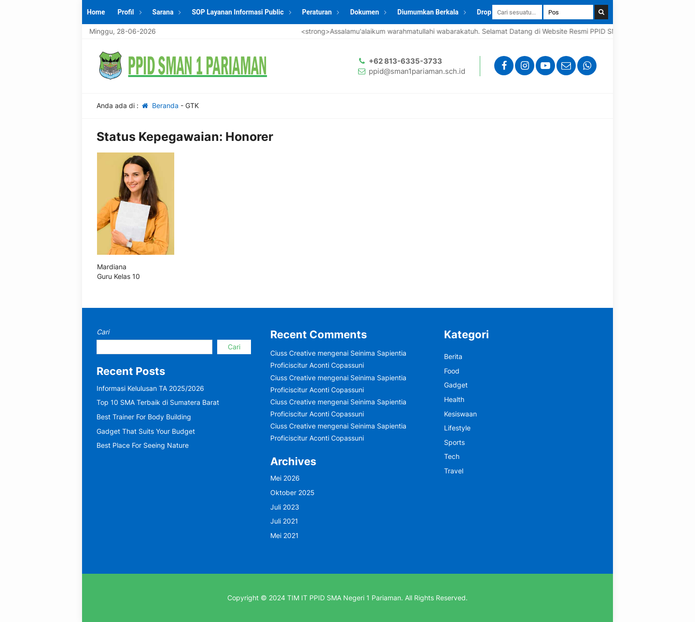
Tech (451, 456)
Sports (454, 442)
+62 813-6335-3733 (405, 61)
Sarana (163, 12)
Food (451, 371)
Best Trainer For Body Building (144, 417)
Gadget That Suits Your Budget (146, 431)
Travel (453, 471)
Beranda (159, 105)
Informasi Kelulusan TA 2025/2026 (150, 388)
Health (454, 399)
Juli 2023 (284, 507)
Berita (453, 356)
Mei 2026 (285, 478)
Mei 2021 (284, 535)
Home (96, 12)
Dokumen (364, 12)
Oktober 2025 (292, 492)
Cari (103, 332)
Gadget (456, 385)
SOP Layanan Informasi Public (237, 12)
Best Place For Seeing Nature (143, 445)
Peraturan (317, 12)
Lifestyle (457, 428)
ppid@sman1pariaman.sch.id (417, 71)
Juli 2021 (284, 521)
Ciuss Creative (293, 353)
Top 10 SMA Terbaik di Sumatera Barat (158, 402)
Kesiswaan (460, 414)
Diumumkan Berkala (428, 12)
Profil (125, 12)
